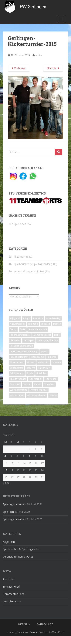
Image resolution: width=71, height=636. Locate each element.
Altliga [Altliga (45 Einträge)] (26, 318)
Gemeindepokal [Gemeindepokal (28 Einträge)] (42, 334)
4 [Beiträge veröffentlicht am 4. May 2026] (5, 456)
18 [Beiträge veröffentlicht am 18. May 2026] (5, 470)
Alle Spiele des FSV (20, 224)
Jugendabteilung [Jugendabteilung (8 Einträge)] (18, 356)
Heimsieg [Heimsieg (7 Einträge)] (15, 340)
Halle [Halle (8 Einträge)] (57, 334)
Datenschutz (45, 624)
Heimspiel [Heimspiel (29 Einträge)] (28, 340)
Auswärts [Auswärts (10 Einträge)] (38, 318)
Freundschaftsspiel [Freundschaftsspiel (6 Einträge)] (20, 334)
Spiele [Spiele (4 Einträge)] (30, 373)
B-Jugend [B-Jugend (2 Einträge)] (33, 323)
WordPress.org (12, 601)
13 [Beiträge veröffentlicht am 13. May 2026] (17, 463)
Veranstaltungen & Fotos (29, 271)
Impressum (24, 624)
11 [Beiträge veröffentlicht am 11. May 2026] (5, 463)
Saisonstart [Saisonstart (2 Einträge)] (44, 367)
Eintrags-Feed (11, 586)
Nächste (53, 68)
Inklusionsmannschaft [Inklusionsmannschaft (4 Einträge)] (21, 345)
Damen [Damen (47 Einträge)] (57, 323)
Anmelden (9, 579)
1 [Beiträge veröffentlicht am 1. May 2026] (29, 449)
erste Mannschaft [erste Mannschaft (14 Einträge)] (38, 329)
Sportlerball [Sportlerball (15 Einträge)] (35, 378)
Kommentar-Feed (14, 594)
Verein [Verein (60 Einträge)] (37, 384)
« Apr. (6, 483)
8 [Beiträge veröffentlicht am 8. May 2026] (29, 456)
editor (39, 55)
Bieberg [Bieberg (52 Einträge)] (45, 323)
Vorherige (19, 68)
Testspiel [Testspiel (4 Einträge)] (15, 384)
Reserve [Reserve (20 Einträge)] (30, 367)
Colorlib (34, 632)
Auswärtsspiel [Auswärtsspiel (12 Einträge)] (17, 323)
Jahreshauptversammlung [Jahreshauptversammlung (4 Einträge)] (23, 351)
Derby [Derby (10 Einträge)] (13, 329)
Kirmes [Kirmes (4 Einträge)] (30, 362)
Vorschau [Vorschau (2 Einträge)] (49, 384)
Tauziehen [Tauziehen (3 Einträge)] (51, 378)
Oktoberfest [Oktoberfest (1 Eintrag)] (16, 367)
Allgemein (19, 256)
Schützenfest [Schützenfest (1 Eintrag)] (16, 373)
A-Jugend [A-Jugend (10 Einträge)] (15, 318)
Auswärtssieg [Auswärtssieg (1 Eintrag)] (53, 318)
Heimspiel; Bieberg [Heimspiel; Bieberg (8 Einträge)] (48, 340)
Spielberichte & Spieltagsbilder (32, 264)
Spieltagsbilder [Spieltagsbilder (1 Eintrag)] (18, 378)
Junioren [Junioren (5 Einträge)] (52, 356)
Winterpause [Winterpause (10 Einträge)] (17, 395)
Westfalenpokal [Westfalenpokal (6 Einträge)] (39, 390)
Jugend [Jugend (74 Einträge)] (44, 351)
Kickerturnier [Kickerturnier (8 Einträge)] (17, 362)
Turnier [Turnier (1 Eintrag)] (27, 384)
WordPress (58, 632)
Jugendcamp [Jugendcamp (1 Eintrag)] (37, 356)
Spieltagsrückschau (14, 504)
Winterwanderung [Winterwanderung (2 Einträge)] (36, 395)
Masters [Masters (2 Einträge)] (56, 362)
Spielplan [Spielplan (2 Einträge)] (41, 373)
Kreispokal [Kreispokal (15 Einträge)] (43, 362)
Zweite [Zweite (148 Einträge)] (53, 395)
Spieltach (8, 511)
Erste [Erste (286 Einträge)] (22, 329)
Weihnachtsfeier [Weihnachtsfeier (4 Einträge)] (18, 390)
